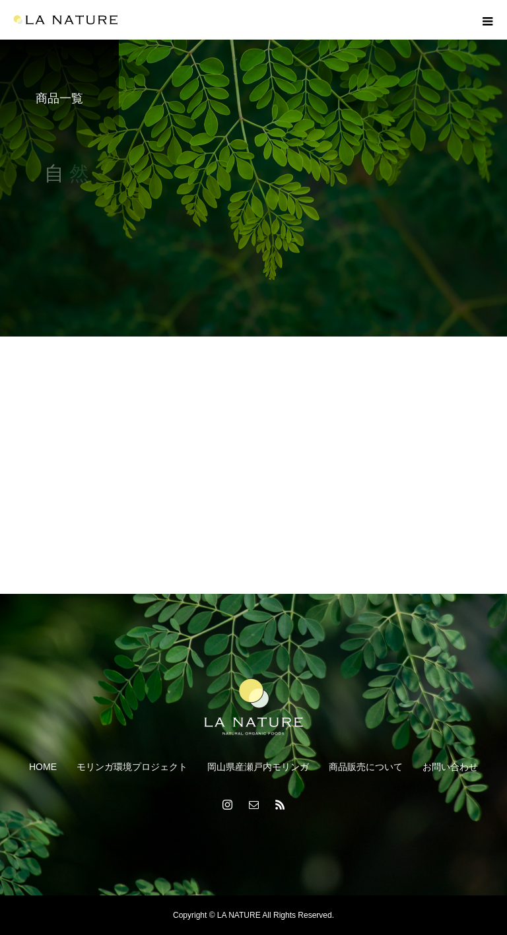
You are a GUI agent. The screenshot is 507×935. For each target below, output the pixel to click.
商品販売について (366, 766)
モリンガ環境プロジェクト (132, 766)
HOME (43, 766)
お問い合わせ (450, 766)
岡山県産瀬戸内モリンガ (258, 766)
